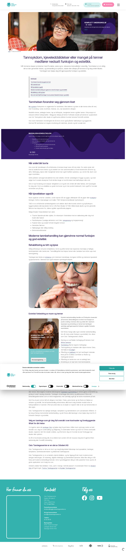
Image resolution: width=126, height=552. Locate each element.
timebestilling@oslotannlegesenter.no (55, 512)
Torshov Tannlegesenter (50, 472)
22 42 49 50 (47, 522)
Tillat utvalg (111, 536)
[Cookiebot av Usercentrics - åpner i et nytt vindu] (11, 548)
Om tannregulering (39, 361)
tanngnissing (67, 221)
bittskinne (48, 258)
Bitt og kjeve (33, 106)
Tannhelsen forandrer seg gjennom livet (41, 83)
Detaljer (94, 548)
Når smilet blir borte (36, 85)
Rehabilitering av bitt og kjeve (38, 92)
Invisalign (72, 352)
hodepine (93, 198)
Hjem (9, 51)
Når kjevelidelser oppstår (37, 87)
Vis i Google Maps (49, 506)
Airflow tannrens (66, 344)
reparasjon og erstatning (69, 395)
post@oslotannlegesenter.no (52, 517)
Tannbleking (65, 347)
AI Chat (88, 5)
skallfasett (72, 354)
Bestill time (106, 5)
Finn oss (69, 5)
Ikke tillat (111, 541)
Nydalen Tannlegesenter (69, 472)
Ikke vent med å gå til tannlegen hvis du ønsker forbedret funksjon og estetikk (51, 94)
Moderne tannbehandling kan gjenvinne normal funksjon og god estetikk (50, 90)
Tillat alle (111, 530)
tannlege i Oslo (47, 431)
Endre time (51, 5)
